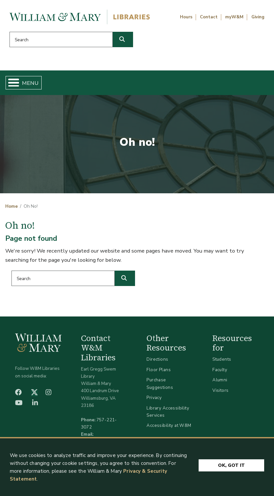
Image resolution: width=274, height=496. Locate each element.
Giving (257, 17)
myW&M (234, 17)
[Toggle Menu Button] (11, 82)
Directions (157, 359)
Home (11, 206)
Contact (209, 17)
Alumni (219, 380)
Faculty (219, 370)
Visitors (220, 390)
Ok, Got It (231, 464)
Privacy (154, 397)
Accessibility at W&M (169, 425)
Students (221, 359)
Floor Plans (159, 370)
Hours (186, 17)
